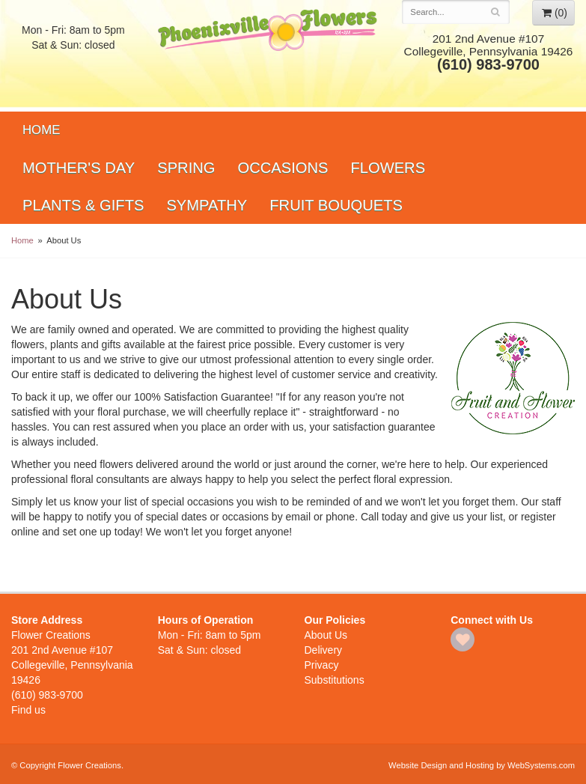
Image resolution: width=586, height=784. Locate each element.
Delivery (324, 650)
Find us (28, 710)
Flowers (387, 167)
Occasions (282, 167)
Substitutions (334, 680)
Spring (186, 167)
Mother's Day (78, 167)
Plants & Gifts (83, 205)
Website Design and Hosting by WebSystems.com (481, 765)
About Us (326, 635)
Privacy (322, 665)
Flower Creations (268, 54)
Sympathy (206, 205)
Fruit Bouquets (336, 205)
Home (41, 130)
